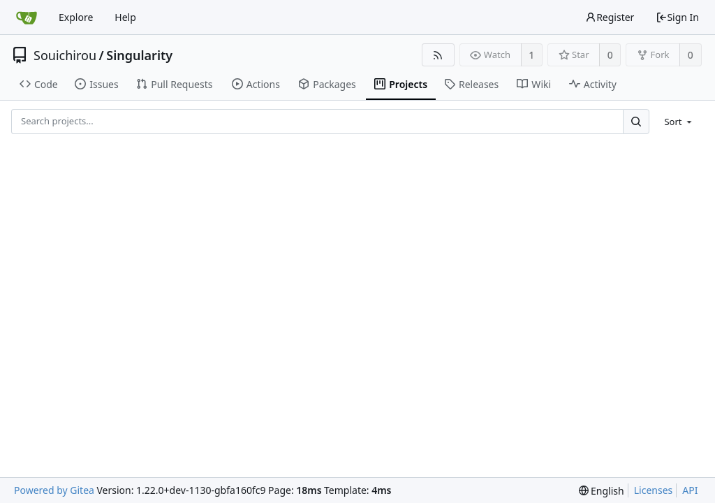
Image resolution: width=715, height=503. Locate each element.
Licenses (653, 490)
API (690, 490)
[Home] (26, 17)
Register (609, 17)
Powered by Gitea (54, 490)
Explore (76, 17)
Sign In (677, 17)
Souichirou (65, 55)
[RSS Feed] (438, 54)
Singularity (139, 55)
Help (125, 17)
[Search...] (636, 121)
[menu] (679, 121)
